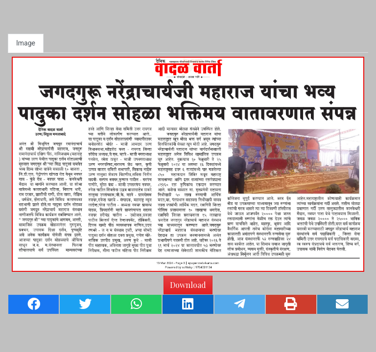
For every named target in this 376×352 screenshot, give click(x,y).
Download (188, 285)
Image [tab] (25, 43)
